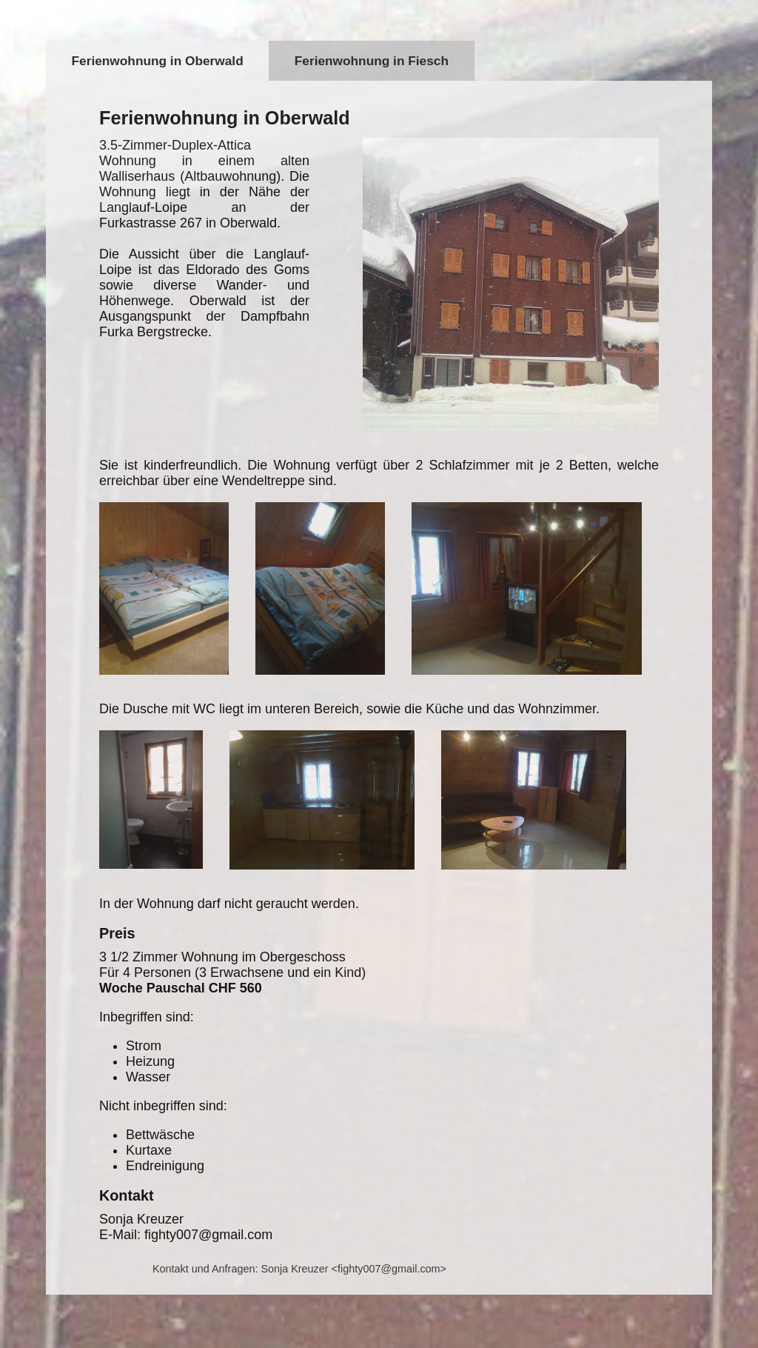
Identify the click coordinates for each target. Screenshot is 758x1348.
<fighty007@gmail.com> (389, 1269)
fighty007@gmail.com (208, 1234)
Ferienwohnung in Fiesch (372, 60)
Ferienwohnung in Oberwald (158, 60)
